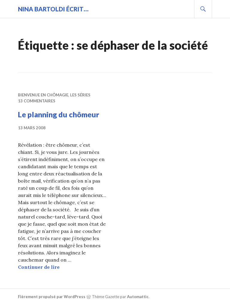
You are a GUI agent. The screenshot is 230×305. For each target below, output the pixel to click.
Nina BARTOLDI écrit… (53, 9)
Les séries (80, 94)
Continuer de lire (39, 267)
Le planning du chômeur (58, 114)
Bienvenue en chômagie (43, 94)
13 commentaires (36, 100)
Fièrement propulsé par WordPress (51, 296)
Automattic (138, 296)
